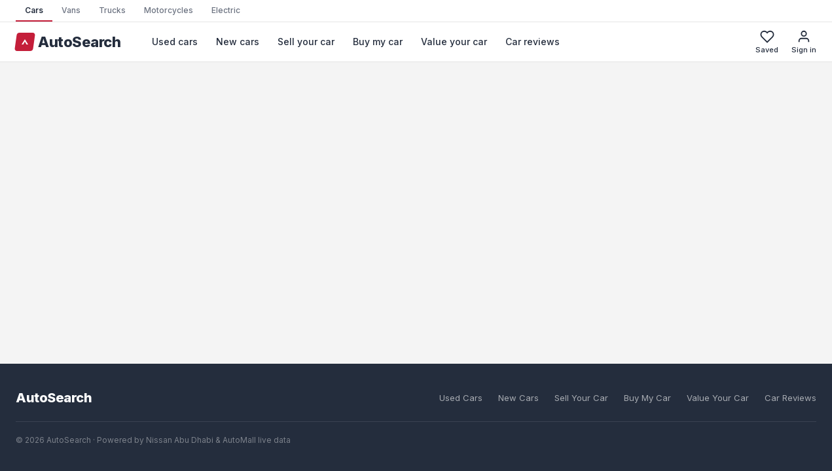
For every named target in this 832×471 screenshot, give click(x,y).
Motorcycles (168, 10)
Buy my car (378, 41)
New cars (237, 41)
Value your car (454, 41)
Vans (71, 10)
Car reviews (532, 41)
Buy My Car (647, 397)
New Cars (518, 397)
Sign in (803, 41)
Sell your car (306, 41)
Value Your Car (718, 397)
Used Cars (460, 397)
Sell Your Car (581, 397)
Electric (225, 10)
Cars (34, 10)
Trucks (112, 10)
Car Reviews (790, 397)
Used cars (175, 41)
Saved (766, 41)
